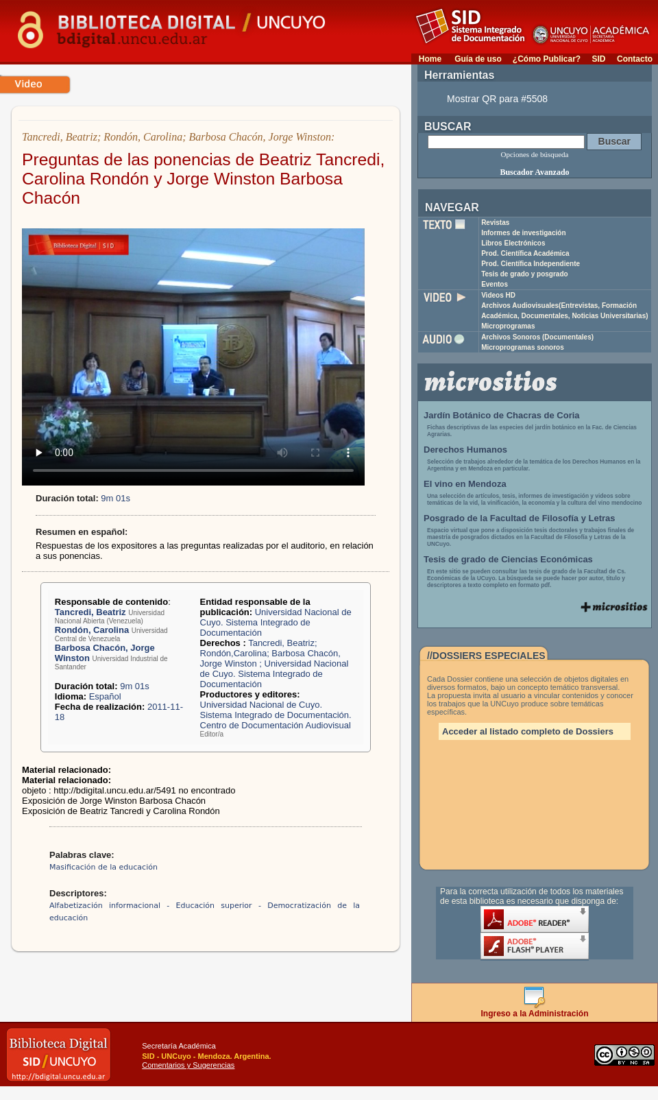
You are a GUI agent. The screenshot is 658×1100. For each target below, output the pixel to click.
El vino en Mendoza (465, 484)
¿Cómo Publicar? (547, 59)
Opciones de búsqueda (535, 154)
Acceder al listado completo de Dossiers (527, 731)
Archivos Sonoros (537, 337)
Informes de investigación (523, 233)
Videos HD (498, 295)
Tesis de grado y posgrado (524, 274)
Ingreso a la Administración (535, 1009)
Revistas (495, 222)
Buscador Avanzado (534, 172)
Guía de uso (478, 59)
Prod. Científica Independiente (530, 263)
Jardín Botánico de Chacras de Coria (502, 415)
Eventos (494, 284)
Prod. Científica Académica (525, 253)
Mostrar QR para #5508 (497, 98)
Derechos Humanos (465, 449)
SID (598, 59)
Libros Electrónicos (513, 243)
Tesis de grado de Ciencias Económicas (508, 559)
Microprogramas (508, 326)
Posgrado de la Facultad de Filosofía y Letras (520, 518)
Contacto (635, 59)
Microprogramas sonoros (522, 347)
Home (430, 59)
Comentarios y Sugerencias (188, 1065)
